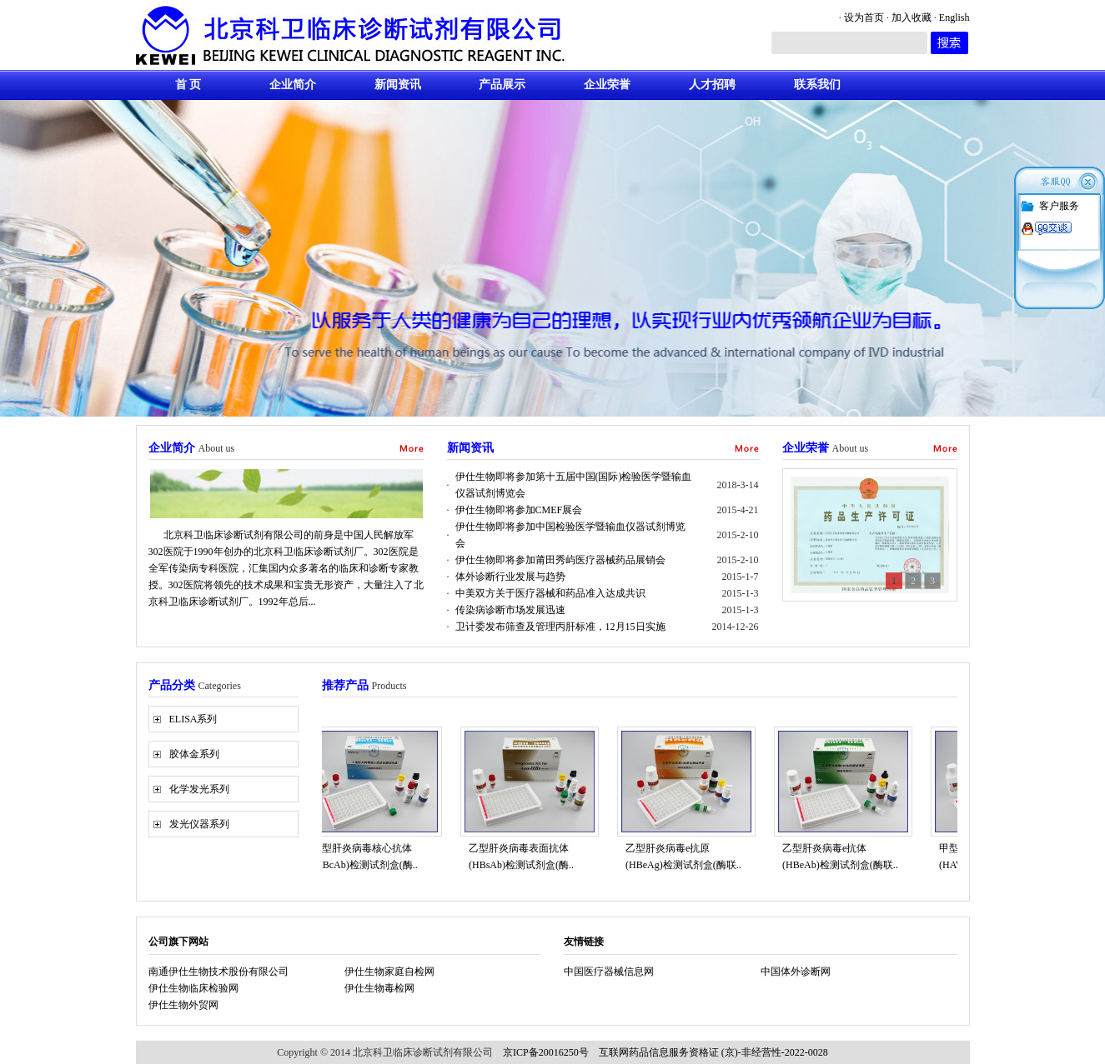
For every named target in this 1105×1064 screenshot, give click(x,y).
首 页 (188, 84)
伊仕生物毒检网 (379, 988)
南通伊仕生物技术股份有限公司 (218, 971)
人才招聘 (712, 84)
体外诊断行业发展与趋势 (510, 576)
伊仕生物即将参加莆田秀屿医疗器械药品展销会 (560, 560)
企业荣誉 (607, 84)
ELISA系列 (193, 719)
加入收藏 (912, 17)
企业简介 (292, 84)
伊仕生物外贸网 (183, 1005)
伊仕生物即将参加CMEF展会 (519, 510)
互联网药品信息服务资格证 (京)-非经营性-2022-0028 (713, 1052)
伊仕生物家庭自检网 (389, 971)
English (954, 17)
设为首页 (864, 17)
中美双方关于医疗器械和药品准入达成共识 (550, 593)
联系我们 (817, 84)
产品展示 (502, 84)
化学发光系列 (199, 789)
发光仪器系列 (199, 824)
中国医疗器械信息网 (609, 971)
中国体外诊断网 (796, 971)
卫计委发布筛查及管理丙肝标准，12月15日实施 (560, 626)
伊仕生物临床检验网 (193, 988)
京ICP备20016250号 (546, 1052)
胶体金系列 (194, 754)
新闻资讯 (397, 84)
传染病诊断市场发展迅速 (510, 610)
